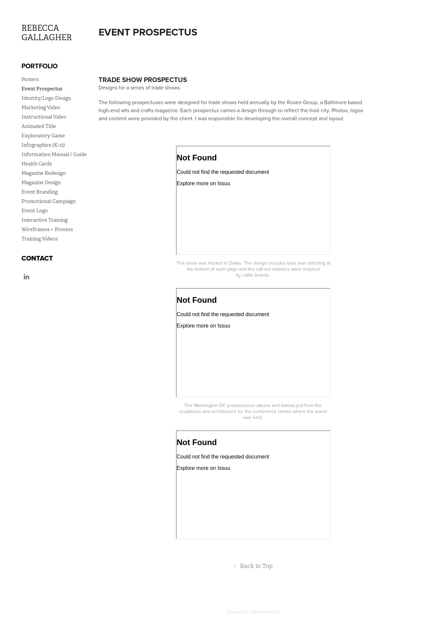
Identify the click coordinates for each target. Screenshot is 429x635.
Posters (30, 79)
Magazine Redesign (43, 173)
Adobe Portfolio (264, 612)
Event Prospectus (41, 88)
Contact (37, 258)
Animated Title (38, 126)
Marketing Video (40, 107)
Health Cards (36, 163)
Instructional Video (43, 117)
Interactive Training (44, 220)
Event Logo (34, 210)
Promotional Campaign (48, 201)
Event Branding (39, 192)
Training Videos (39, 238)
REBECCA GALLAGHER (46, 33)
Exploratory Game (43, 135)
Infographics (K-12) (43, 145)
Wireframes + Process (47, 229)
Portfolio (39, 66)
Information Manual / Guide (54, 154)
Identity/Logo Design (46, 98)
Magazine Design (41, 182)
